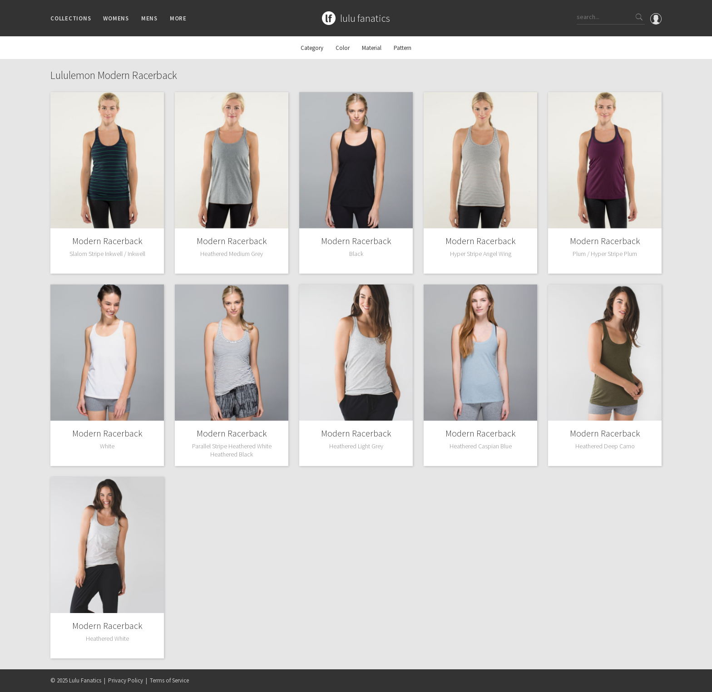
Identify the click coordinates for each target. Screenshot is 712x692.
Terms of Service (169, 680)
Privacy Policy (125, 680)
